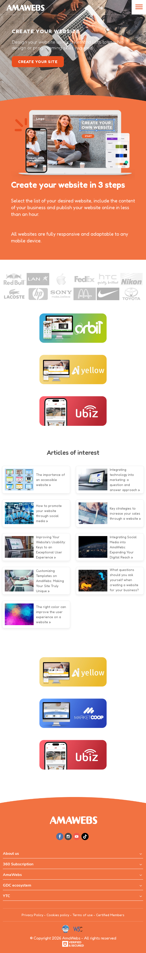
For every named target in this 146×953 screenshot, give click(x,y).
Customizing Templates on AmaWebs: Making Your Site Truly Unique (50, 581)
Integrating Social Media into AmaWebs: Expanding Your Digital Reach (123, 547)
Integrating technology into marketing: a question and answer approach (123, 479)
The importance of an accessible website (50, 480)
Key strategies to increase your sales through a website (125, 513)
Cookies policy (58, 915)
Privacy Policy (32, 915)
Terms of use (83, 915)
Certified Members (110, 915)
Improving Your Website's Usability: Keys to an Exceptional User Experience (51, 547)
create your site (38, 61)
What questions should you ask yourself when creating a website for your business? (124, 580)
